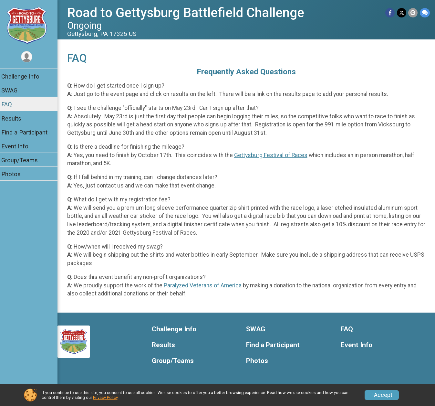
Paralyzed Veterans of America (206, 285)
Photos (15, 174)
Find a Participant (28, 132)
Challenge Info (24, 76)
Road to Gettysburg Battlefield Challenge (189, 12)
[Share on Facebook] (390, 12)
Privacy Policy (105, 397)
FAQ (10, 104)
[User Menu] (31, 57)
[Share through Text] (425, 12)
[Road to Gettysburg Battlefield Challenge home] (31, 24)
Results (15, 118)
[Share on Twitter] (402, 12)
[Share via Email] (413, 12)
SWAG (13, 90)
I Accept (381, 395)
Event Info (18, 146)
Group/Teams (23, 160)
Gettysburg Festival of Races (274, 155)
